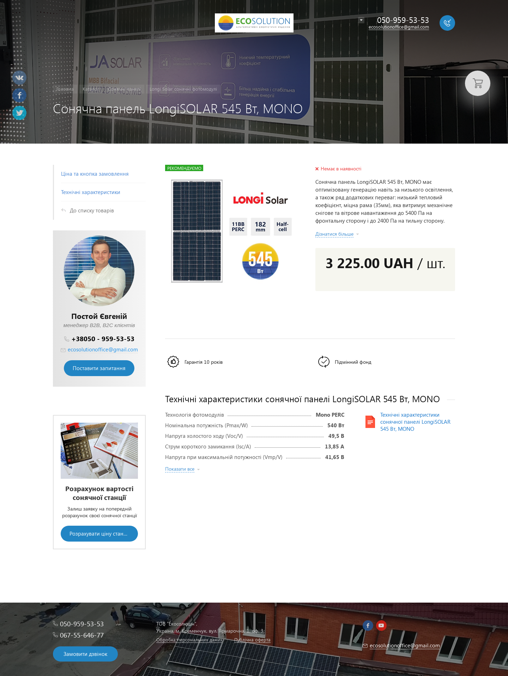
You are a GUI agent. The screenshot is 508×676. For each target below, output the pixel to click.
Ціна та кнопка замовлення (95, 173)
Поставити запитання (99, 368)
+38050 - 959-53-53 (102, 338)
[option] (99, 482)
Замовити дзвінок (85, 653)
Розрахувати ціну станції (99, 533)
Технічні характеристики (90, 191)
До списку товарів (92, 210)
